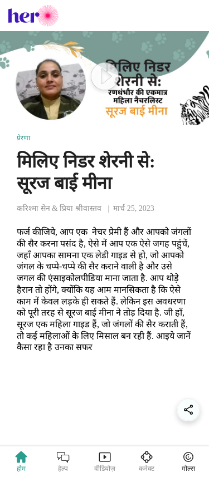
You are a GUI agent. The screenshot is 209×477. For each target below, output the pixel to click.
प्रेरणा (23, 138)
